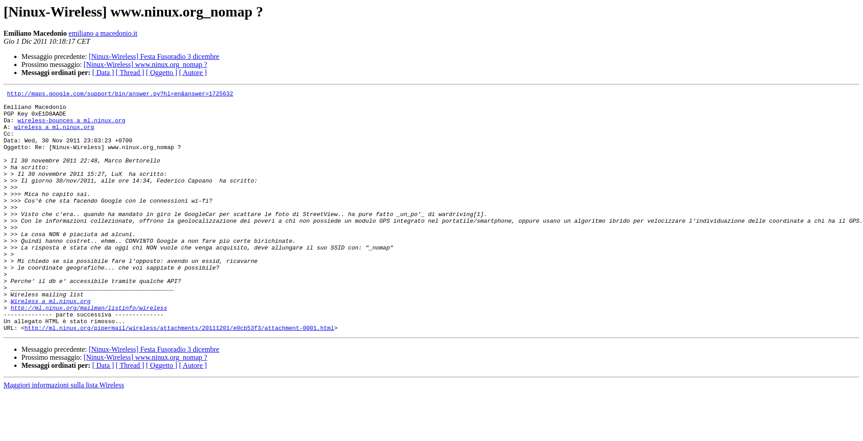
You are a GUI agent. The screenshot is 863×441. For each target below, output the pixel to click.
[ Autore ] (192, 72)
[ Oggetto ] (161, 72)
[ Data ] (103, 72)
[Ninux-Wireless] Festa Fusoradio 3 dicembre (154, 56)
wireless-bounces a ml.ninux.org (71, 127)
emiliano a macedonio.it (103, 33)
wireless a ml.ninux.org (54, 135)
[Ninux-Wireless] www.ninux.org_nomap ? (145, 64)
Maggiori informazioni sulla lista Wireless (64, 433)
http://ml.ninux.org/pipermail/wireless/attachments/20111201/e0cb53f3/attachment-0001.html (179, 376)
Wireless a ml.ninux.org (51, 344)
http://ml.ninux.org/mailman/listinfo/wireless (89, 352)
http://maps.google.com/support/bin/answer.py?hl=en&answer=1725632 (120, 95)
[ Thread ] (130, 72)
